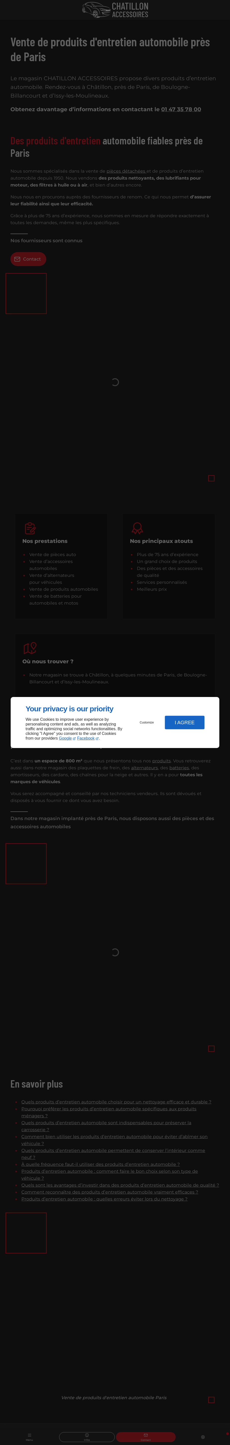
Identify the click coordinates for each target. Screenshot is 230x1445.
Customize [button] (147, 722)
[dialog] (115, 722)
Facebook (86, 738)
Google (65, 738)
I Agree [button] (184, 722)
